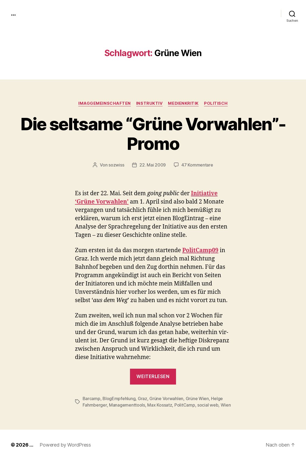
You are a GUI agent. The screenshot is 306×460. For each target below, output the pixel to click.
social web (207, 405)
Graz (142, 398)
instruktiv (149, 103)
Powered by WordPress (65, 445)
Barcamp (91, 398)
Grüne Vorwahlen (166, 398)
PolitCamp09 (200, 250)
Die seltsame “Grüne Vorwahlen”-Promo (153, 134)
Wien (226, 405)
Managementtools (127, 405)
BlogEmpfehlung (119, 398)
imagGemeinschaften (104, 103)
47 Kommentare (197, 165)
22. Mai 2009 (152, 165)
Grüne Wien (197, 398)
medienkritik (183, 103)
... (13, 13)
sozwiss (116, 165)
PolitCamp (184, 405)
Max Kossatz (159, 405)
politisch (216, 103)
